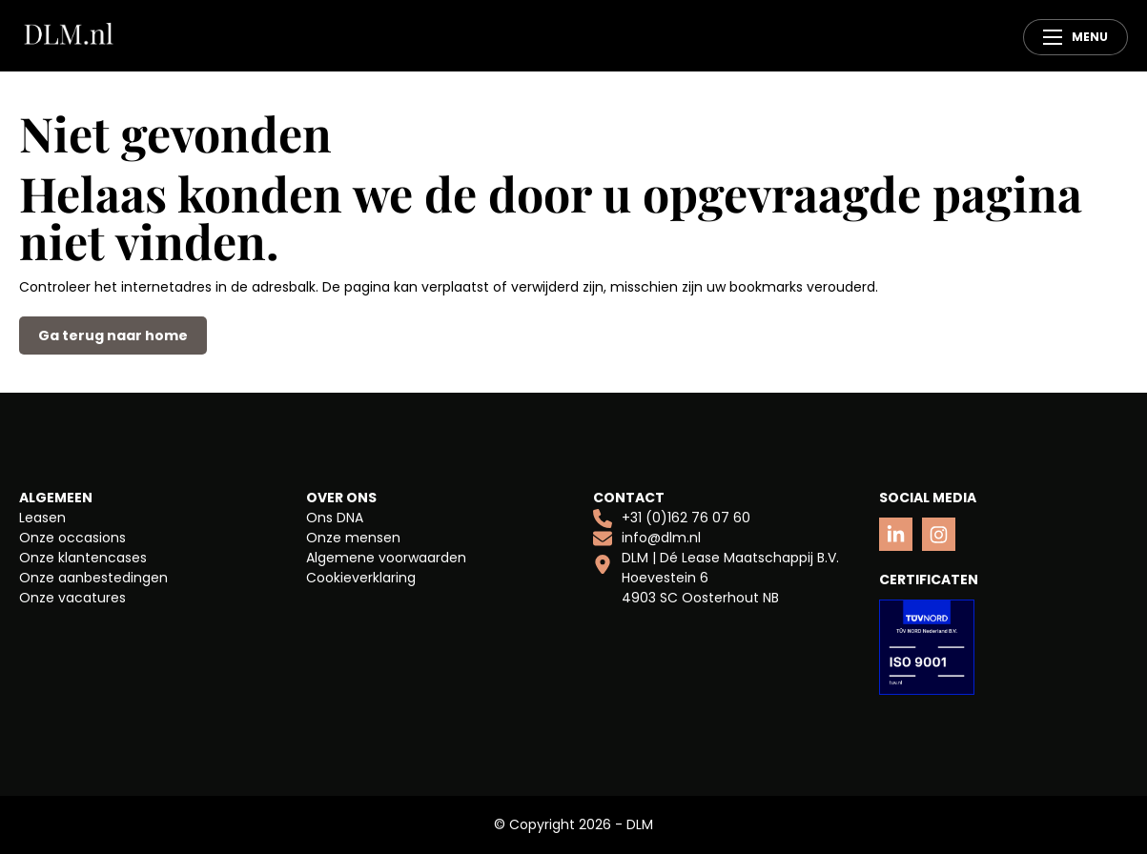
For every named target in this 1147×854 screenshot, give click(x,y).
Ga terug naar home (113, 335)
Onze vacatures (72, 597)
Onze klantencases (83, 557)
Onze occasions (72, 537)
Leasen (42, 517)
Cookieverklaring (361, 577)
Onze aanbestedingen (93, 577)
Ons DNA (334, 517)
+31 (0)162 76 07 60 (671, 518)
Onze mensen (353, 537)
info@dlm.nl (647, 538)
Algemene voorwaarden (386, 557)
